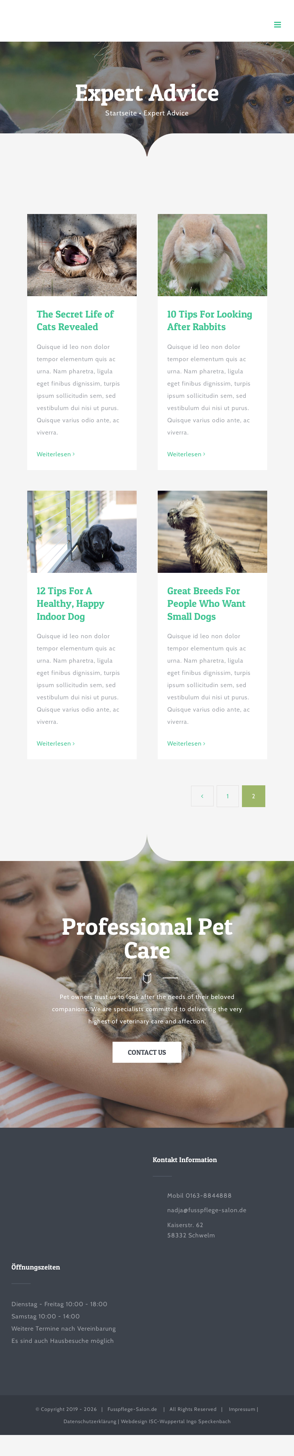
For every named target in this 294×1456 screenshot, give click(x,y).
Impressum (242, 1409)
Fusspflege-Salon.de (133, 1409)
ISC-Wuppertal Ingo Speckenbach (190, 1421)
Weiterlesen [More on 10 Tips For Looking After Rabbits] (184, 454)
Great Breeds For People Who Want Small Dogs (206, 603)
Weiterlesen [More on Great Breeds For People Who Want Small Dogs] (184, 743)
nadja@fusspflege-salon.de (207, 1210)
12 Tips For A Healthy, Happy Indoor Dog (71, 603)
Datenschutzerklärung (91, 1421)
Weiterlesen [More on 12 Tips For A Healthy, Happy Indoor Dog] (54, 743)
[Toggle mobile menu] (278, 25)
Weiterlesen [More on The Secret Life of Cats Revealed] (54, 454)
